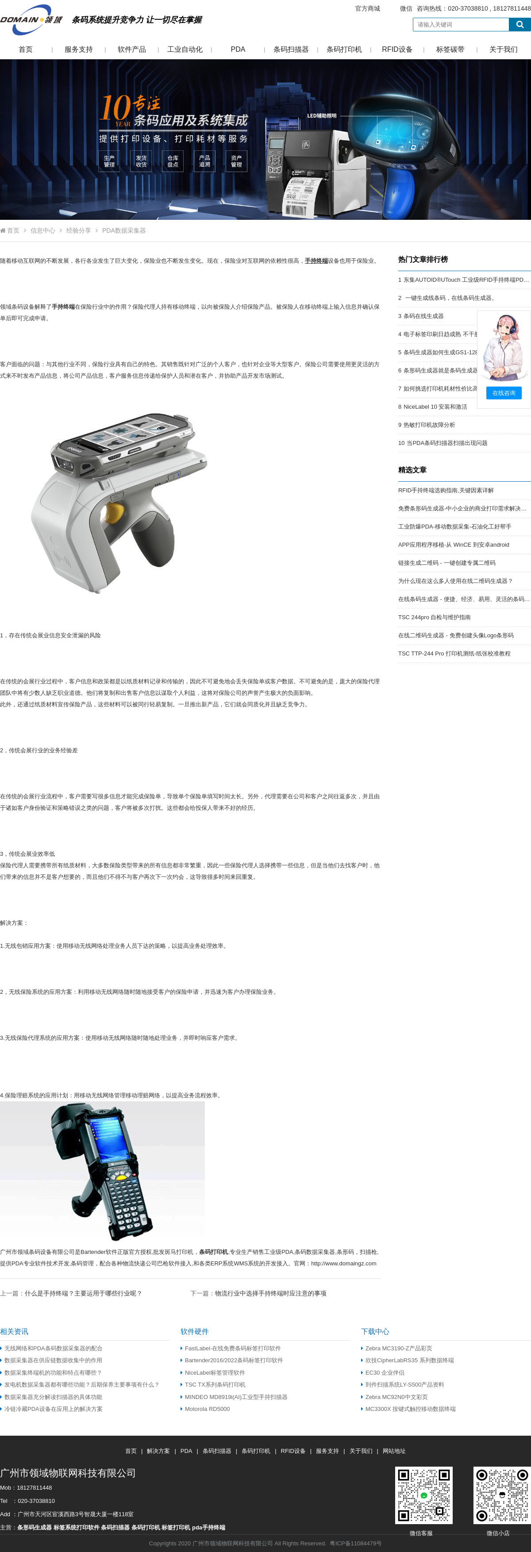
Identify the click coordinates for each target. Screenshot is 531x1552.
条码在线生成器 (424, 316)
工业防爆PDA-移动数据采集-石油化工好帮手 (455, 526)
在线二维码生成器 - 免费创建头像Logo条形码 (456, 635)
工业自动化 (185, 49)
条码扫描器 (291, 49)
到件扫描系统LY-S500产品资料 (402, 1384)
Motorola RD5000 (205, 1409)
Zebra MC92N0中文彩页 (394, 1397)
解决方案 (158, 1451)
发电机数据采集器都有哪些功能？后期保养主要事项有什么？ (80, 1384)
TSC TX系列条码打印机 (213, 1384)
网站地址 (394, 1451)
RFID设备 (397, 49)
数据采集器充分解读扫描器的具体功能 (51, 1397)
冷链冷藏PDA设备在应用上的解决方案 (51, 1409)
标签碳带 (450, 49)
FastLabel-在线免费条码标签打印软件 (231, 1348)
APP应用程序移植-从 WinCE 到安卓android (453, 544)
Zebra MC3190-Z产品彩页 (396, 1348)
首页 (26, 49)
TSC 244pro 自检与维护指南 (434, 617)
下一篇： (258, 1293)
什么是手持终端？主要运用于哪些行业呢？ (83, 1293)
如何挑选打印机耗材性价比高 (441, 388)
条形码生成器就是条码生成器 (441, 370)
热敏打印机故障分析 (429, 425)
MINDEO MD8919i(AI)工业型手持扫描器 (234, 1397)
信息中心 (43, 230)
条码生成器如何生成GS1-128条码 (447, 352)
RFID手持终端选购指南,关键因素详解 (446, 490)
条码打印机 (344, 49)
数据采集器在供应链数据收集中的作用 (51, 1360)
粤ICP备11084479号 (356, 1543)
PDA (238, 49)
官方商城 (367, 8)
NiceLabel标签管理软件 (213, 1372)
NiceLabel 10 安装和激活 (435, 406)
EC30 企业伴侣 (382, 1372)
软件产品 (132, 49)
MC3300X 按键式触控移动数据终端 (408, 1409)
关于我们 (503, 49)
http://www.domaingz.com (344, 1263)
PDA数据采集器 (124, 230)
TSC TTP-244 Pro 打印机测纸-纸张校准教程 (454, 653)
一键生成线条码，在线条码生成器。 (450, 298)
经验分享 (78, 230)
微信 (406, 8)
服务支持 (79, 49)
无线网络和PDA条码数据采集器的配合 (51, 1348)
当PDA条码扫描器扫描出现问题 (447, 443)
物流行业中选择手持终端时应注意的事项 (271, 1293)
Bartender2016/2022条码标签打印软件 (232, 1360)
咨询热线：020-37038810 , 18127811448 (437, 8)
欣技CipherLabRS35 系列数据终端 (407, 1360)
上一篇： (71, 1293)
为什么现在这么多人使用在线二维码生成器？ (455, 581)
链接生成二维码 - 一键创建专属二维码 (447, 562)
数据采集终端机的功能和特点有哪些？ (51, 1372)
